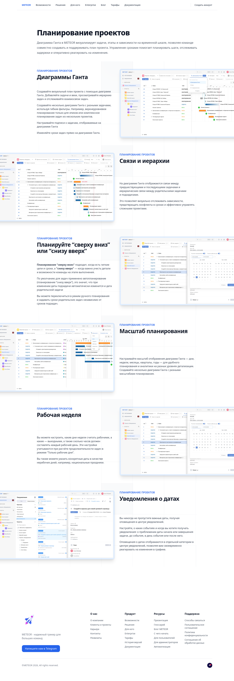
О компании (96, 620)
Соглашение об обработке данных (194, 641)
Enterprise (90, 4)
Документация (132, 4)
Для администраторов (166, 642)
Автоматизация (162, 646)
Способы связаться (195, 620)
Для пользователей (164, 637)
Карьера (94, 629)
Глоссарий (159, 624)
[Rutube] (209, 665)
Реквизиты (96, 637)
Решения (60, 4)
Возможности (43, 4)
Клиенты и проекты (100, 624)
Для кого (75, 4)
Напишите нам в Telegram (41, 648)
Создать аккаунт (203, 4)
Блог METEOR (161, 629)
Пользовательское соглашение (194, 626)
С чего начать (161, 633)
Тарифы (115, 4)
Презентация (161, 620)
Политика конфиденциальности (196, 634)
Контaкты (95, 633)
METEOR (26, 4)
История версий (133, 642)
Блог (103, 4)
